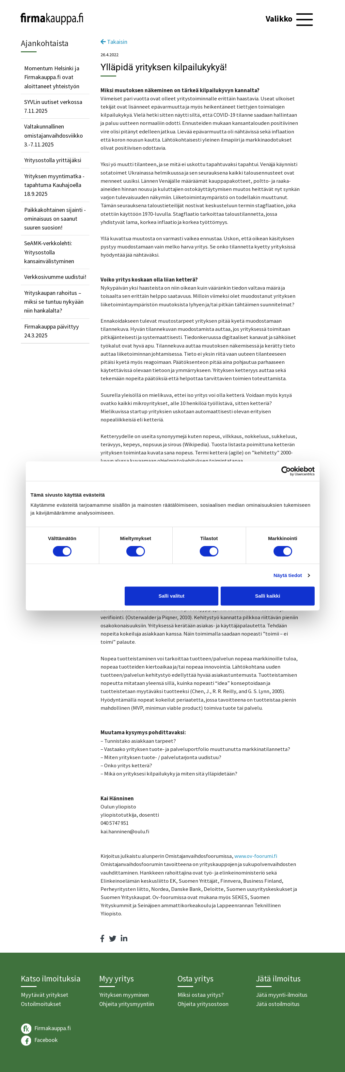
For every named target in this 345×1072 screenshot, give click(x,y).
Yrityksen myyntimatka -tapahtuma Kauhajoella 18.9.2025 (54, 185)
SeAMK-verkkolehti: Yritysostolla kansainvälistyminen (49, 252)
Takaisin (114, 41)
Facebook (39, 1040)
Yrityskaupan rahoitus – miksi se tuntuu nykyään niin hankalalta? (54, 302)
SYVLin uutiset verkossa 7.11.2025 (53, 106)
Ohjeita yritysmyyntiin (126, 1004)
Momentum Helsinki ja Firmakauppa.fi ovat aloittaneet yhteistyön (51, 77)
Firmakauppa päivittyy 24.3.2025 (51, 331)
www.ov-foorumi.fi (255, 855)
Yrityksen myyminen (124, 994)
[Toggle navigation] (290, 20)
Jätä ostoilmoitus (278, 1004)
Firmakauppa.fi (46, 1028)
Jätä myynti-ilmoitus (281, 994)
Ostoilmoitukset (41, 1004)
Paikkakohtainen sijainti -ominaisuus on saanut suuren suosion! (55, 218)
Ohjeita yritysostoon (203, 1004)
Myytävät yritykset (44, 994)
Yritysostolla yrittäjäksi (52, 160)
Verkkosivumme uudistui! (55, 277)
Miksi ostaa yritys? (201, 994)
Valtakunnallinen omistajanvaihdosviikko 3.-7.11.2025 (53, 135)
